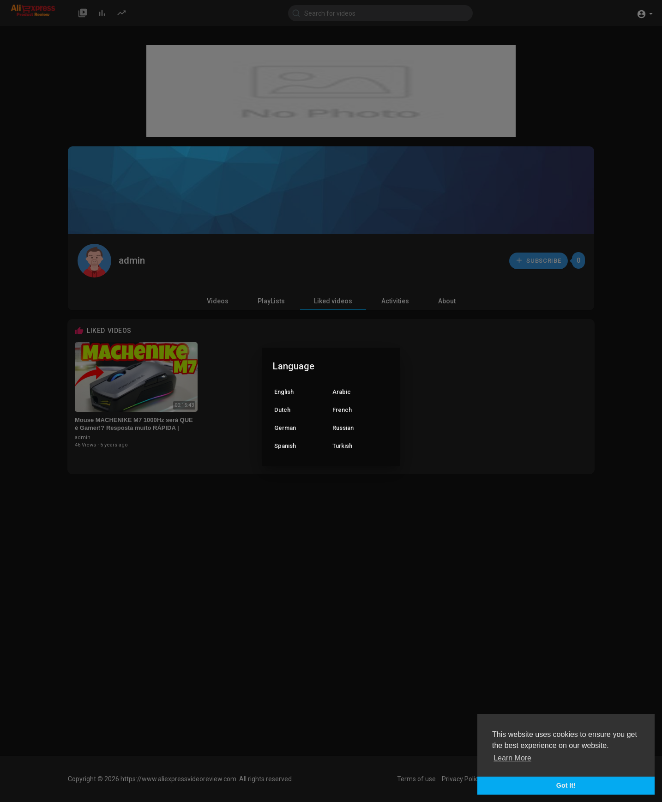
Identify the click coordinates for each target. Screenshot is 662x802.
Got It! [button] (566, 785)
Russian (343, 427)
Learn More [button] (512, 758)
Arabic (341, 391)
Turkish (342, 445)
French (342, 409)
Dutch (282, 409)
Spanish (285, 445)
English (284, 391)
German (285, 427)
